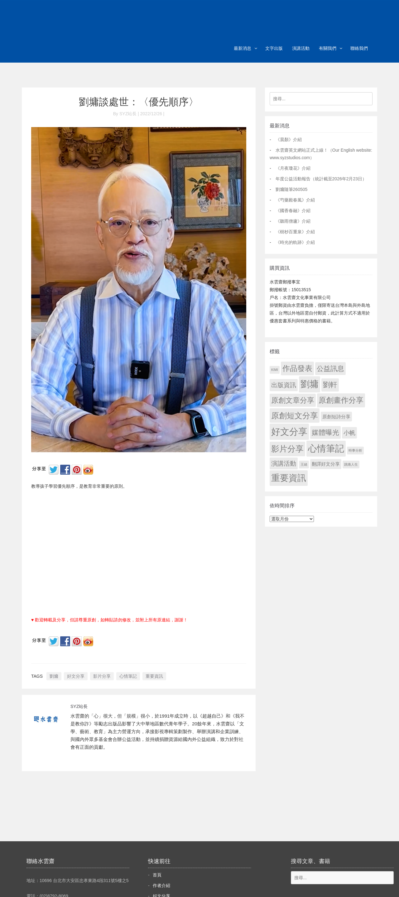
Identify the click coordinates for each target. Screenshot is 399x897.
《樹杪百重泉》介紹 (295, 231)
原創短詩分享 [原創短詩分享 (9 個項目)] (336, 416)
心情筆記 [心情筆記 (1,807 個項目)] (326, 448)
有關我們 (327, 48)
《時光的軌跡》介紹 (295, 242)
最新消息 (242, 48)
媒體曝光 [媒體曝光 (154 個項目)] (325, 432)
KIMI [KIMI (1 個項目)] (274, 370)
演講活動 (301, 48)
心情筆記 (128, 676)
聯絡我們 (359, 48)
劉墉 (54, 676)
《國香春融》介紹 (293, 210)
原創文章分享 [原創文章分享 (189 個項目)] (292, 400)
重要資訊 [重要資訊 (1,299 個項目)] (288, 478)
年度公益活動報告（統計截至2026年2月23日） (321, 178)
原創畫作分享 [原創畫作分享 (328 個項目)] (341, 400)
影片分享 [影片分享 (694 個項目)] (287, 448)
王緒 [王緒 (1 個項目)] (303, 464)
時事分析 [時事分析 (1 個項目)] (355, 450)
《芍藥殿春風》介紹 (295, 199)
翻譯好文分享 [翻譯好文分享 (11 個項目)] (326, 464)
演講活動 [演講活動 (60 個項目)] (283, 463)
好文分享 (75, 676)
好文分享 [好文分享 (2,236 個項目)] (289, 431)
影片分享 (102, 676)
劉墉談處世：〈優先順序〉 (139, 101)
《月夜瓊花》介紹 (293, 168)
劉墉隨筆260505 (292, 189)
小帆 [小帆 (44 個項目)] (349, 433)
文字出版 (274, 48)
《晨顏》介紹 (289, 139)
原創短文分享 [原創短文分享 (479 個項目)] (294, 415)
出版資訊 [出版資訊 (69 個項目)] (283, 385)
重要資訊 (154, 676)
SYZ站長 (79, 706)
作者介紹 (161, 885)
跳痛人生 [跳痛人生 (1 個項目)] (351, 464)
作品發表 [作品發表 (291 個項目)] (297, 368)
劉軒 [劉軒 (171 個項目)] (330, 385)
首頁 (157, 874)
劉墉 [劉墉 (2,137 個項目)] (309, 384)
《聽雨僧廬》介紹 (293, 221)
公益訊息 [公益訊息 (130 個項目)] (330, 369)
